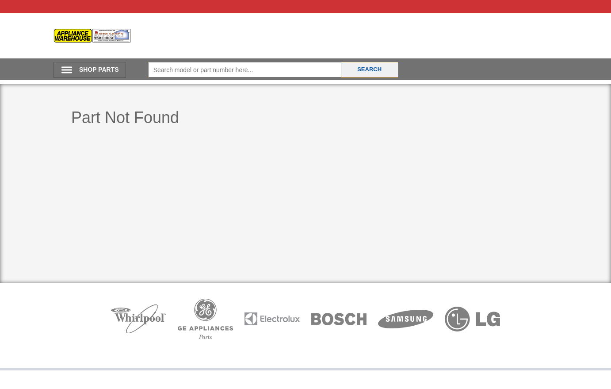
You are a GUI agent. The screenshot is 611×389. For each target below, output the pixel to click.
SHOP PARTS (99, 69)
